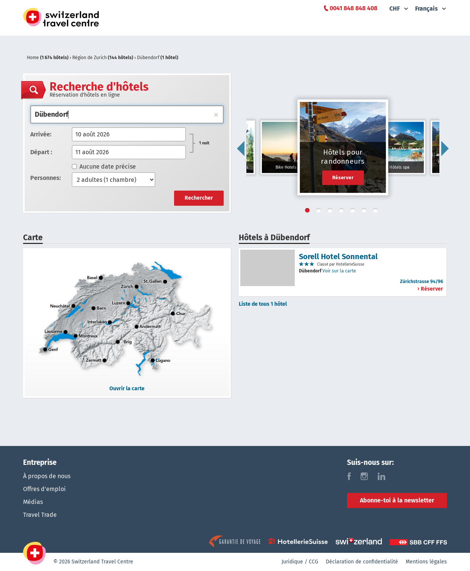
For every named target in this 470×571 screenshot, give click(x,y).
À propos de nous (46, 476)
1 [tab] (309, 212)
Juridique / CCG (300, 561)
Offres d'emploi (44, 489)
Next (445, 148)
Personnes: (45, 177)
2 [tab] (320, 212)
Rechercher (199, 198)
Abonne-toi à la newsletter (397, 500)
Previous (240, 148)
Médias (33, 501)
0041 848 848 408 (353, 8)
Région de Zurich (103, 57)
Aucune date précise (104, 166)
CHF (394, 8)
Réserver (343, 177)
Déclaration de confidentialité (362, 561)
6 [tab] (365, 212)
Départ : (41, 152)
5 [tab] (354, 212)
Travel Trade (40, 514)
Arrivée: (40, 134)
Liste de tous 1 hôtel (263, 304)
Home (48, 57)
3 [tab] (331, 212)
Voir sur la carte (339, 271)
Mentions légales (426, 561)
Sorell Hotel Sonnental (338, 256)
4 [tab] (343, 212)
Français (426, 8)
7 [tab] (377, 212)
